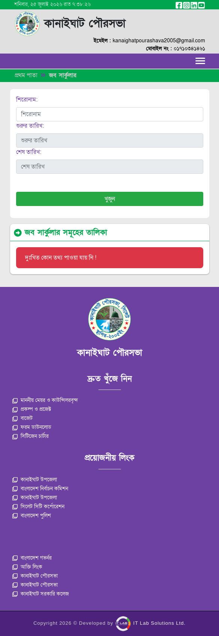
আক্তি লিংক (27, 566)
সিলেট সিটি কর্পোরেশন (38, 506)
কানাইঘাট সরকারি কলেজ (40, 593)
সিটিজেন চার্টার (30, 436)
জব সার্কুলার (62, 75)
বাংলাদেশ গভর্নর (32, 557)
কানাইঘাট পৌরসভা (35, 575)
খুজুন (109, 199)
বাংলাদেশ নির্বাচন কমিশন (40, 488)
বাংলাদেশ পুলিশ (31, 515)
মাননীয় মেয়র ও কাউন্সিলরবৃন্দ (45, 400)
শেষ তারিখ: (28, 152)
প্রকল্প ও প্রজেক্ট (31, 409)
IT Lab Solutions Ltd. (151, 623)
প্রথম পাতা (26, 75)
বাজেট (22, 418)
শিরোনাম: (26, 100)
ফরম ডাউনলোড (31, 427)
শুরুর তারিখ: (30, 126)
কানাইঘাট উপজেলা (34, 479)
